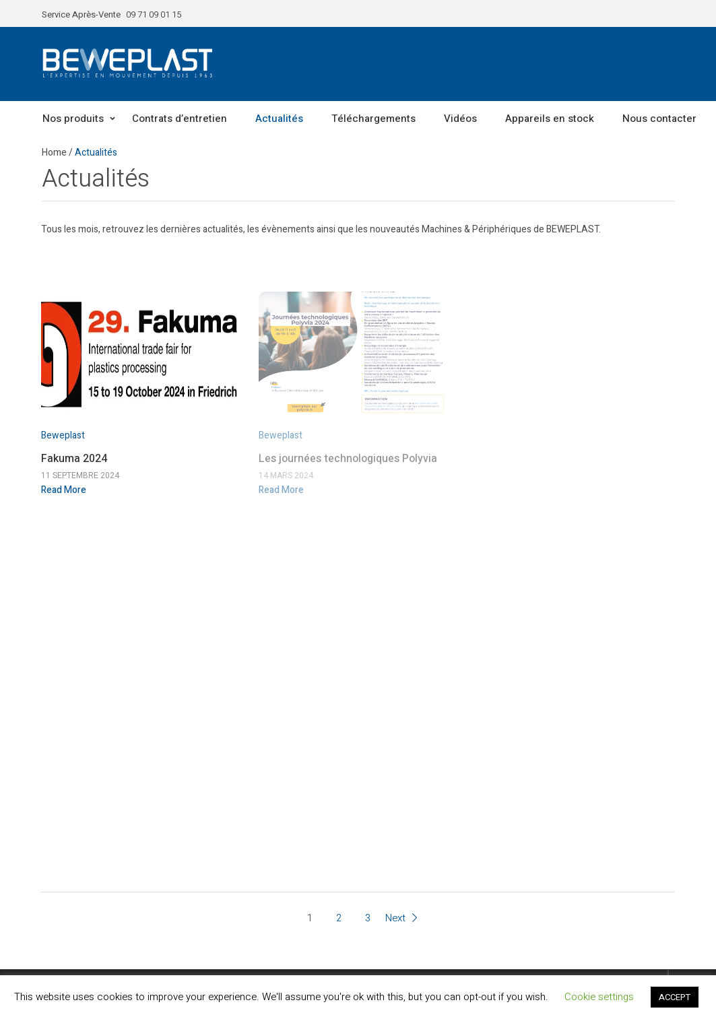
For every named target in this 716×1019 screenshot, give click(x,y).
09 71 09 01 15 (153, 14)
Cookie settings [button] (599, 996)
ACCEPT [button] (674, 997)
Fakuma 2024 (74, 459)
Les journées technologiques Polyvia (348, 459)
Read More (63, 490)
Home (54, 152)
